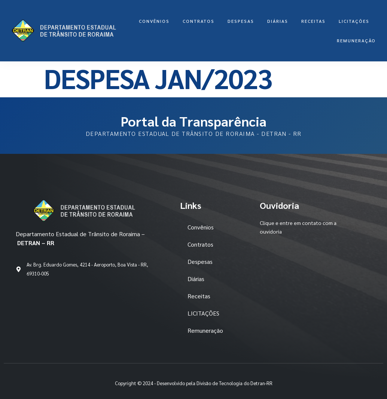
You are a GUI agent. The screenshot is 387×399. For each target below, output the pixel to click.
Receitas (313, 21)
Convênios (154, 21)
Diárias (277, 21)
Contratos (198, 21)
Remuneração (356, 40)
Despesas (241, 21)
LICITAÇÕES (354, 21)
